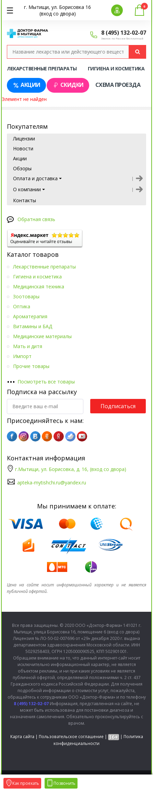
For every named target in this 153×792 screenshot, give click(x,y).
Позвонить (61, 783)
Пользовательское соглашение (71, 736)
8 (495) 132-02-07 (123, 32)
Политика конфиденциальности (98, 740)
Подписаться (118, 406)
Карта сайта (22, 736)
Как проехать (22, 783)
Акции (26, 85)
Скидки (68, 85)
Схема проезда (118, 85)
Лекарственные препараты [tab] (42, 68)
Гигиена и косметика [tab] (116, 68)
